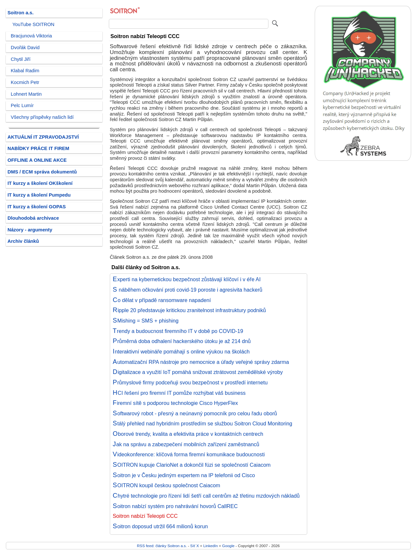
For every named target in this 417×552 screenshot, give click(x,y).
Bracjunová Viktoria (31, 35)
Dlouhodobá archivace (33, 218)
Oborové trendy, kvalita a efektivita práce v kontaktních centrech (188, 434)
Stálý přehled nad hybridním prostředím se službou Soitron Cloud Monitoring (202, 423)
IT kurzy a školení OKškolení (40, 183)
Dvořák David (25, 47)
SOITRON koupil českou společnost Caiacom (166, 485)
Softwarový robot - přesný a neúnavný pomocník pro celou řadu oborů (195, 413)
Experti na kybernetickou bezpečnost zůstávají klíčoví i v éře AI (187, 279)
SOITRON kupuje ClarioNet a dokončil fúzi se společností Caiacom (191, 465)
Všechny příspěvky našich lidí (42, 117)
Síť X (194, 546)
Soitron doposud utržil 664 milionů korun (160, 526)
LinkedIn (210, 546)
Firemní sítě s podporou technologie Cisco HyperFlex (175, 403)
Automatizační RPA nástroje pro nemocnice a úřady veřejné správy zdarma (201, 362)
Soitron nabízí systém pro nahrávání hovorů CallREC (175, 506)
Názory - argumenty (29, 229)
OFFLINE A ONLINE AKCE (37, 160)
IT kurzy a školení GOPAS (36, 206)
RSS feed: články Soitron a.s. (162, 546)
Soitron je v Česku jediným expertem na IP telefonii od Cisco (184, 475)
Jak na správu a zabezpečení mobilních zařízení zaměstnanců (186, 444)
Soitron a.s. (20, 12)
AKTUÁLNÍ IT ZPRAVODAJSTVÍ (43, 137)
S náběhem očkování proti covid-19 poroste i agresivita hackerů (187, 290)
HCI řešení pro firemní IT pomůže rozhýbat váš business (179, 393)
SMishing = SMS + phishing (146, 321)
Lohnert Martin (26, 94)
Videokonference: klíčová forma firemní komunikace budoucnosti (189, 454)
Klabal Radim (25, 70)
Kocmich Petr (25, 82)
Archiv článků (23, 241)
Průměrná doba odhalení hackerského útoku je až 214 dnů (182, 341)
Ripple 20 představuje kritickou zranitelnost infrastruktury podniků (189, 310)
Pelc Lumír (22, 105)
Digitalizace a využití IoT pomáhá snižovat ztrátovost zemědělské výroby (198, 372)
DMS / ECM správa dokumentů (42, 171)
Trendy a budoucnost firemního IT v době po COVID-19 (178, 331)
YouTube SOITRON (33, 24)
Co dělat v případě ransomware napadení (162, 300)
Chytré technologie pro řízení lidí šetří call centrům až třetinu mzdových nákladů (206, 496)
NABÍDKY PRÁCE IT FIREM (38, 148)
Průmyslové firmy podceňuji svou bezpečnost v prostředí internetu (190, 382)
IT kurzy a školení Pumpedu (39, 195)
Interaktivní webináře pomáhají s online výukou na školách (181, 351)
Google (228, 546)
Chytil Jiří (21, 59)
